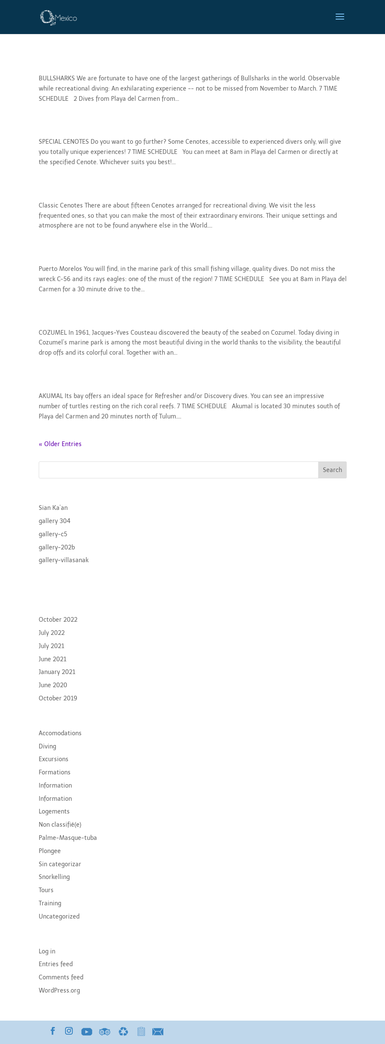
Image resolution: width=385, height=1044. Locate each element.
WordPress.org (59, 990)
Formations (55, 772)
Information (55, 785)
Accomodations (60, 733)
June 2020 (53, 685)
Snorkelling (54, 877)
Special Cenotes (75, 127)
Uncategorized (59, 916)
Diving (47, 746)
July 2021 (51, 646)
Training (50, 903)
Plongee (50, 851)
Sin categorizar (60, 864)
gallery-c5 (53, 534)
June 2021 (52, 659)
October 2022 (58, 619)
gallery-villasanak (63, 560)
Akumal (56, 381)
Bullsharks (62, 63)
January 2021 (57, 672)
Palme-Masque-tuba (68, 838)
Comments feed (61, 977)
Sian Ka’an (53, 508)
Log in (47, 951)
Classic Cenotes (74, 190)
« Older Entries (60, 444)
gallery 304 (55, 521)
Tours (46, 890)
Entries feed (56, 964)
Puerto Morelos (73, 254)
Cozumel (58, 317)
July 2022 (52, 633)
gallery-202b (57, 547)
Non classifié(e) (60, 824)
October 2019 (58, 698)
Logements (54, 811)
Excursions (53, 759)
